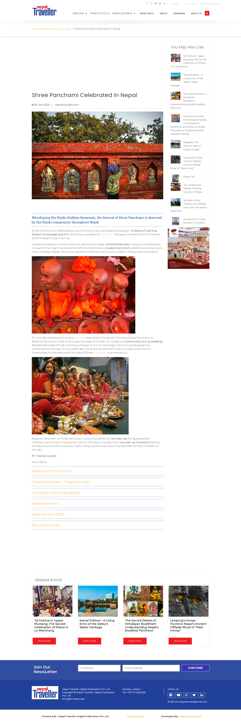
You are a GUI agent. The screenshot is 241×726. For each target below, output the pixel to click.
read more (44, 641)
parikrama (179, 13)
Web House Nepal (190, 716)
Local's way (64, 28)
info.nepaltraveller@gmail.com (191, 701)
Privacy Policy (135, 716)
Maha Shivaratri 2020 (48, 514)
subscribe (195, 667)
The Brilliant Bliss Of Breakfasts (56, 493)
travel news (146, 13)
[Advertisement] (98, 67)
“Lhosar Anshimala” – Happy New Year (61, 482)
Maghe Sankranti (45, 503)
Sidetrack (48, 28)
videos (163, 13)
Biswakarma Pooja (46, 525)
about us (196, 13)
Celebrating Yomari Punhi (51, 471)
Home (35, 28)
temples (80, 337)
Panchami (107, 234)
